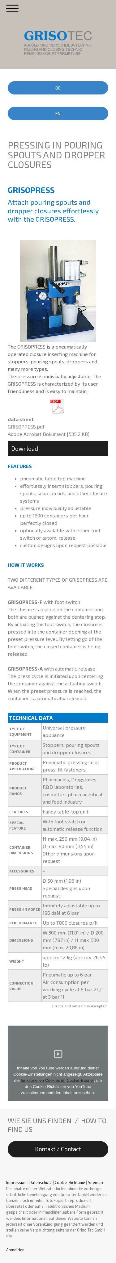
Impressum (16, 1182)
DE (58, 87)
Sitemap (95, 1182)
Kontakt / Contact (58, 1148)
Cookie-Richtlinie (70, 1182)
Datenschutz (40, 1182)
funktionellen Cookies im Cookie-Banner (57, 1080)
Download (24, 448)
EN (58, 113)
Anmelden (15, 1249)
